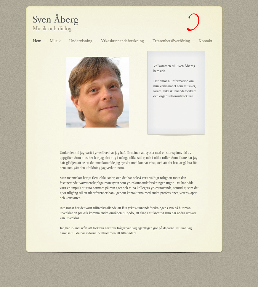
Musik (56, 40)
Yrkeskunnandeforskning (123, 40)
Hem (38, 40)
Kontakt (205, 40)
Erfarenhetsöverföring (172, 40)
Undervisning (81, 40)
